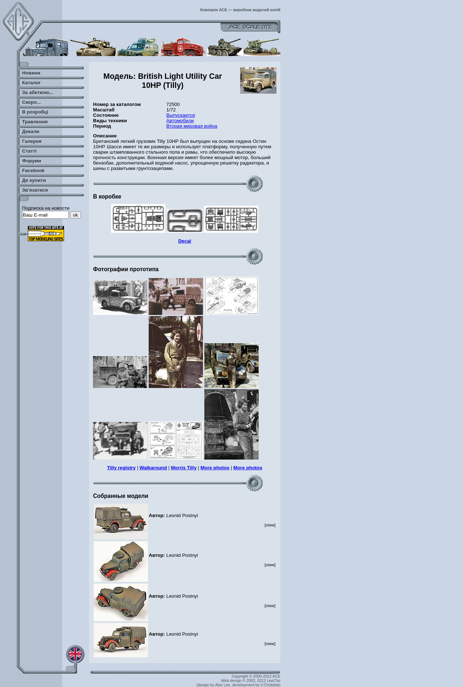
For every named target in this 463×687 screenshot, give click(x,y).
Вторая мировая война (191, 126)
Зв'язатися (35, 190)
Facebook (33, 170)
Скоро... (31, 102)
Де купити (34, 180)
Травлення (35, 121)
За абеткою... (37, 92)
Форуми (31, 160)
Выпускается (180, 115)
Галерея (32, 141)
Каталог (31, 82)
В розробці (35, 112)
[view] (269, 525)
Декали (30, 131)
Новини (31, 73)
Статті (29, 151)
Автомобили (180, 120)
